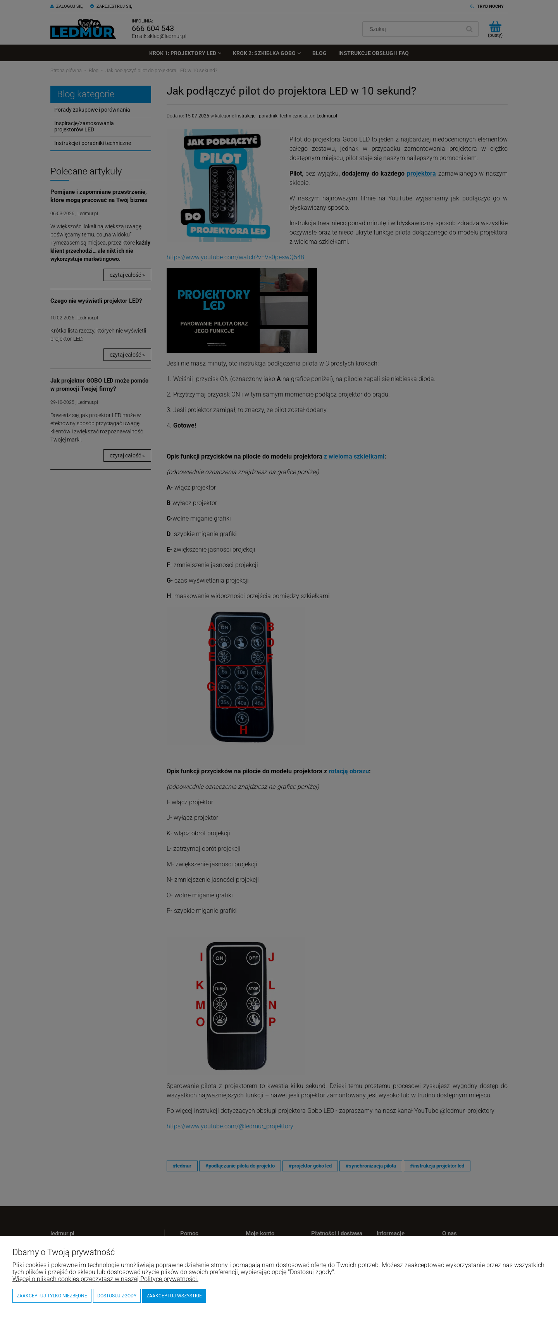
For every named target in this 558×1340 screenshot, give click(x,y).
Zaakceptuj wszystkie (174, 1296)
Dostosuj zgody (116, 1296)
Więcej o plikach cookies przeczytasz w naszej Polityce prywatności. (105, 1279)
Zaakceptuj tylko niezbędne (52, 1296)
